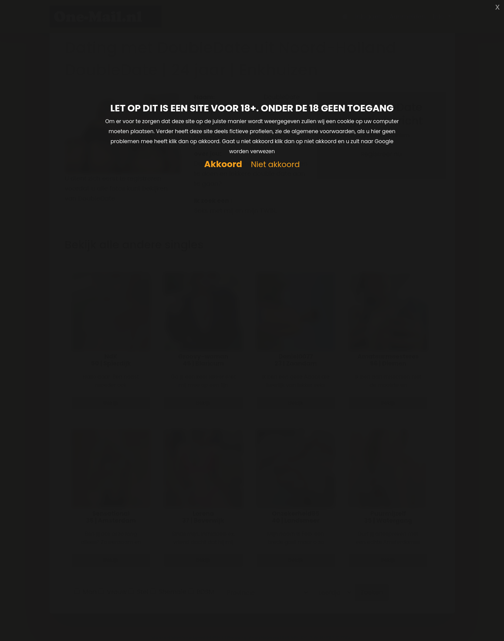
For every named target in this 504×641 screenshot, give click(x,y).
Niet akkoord (275, 165)
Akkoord (223, 164)
